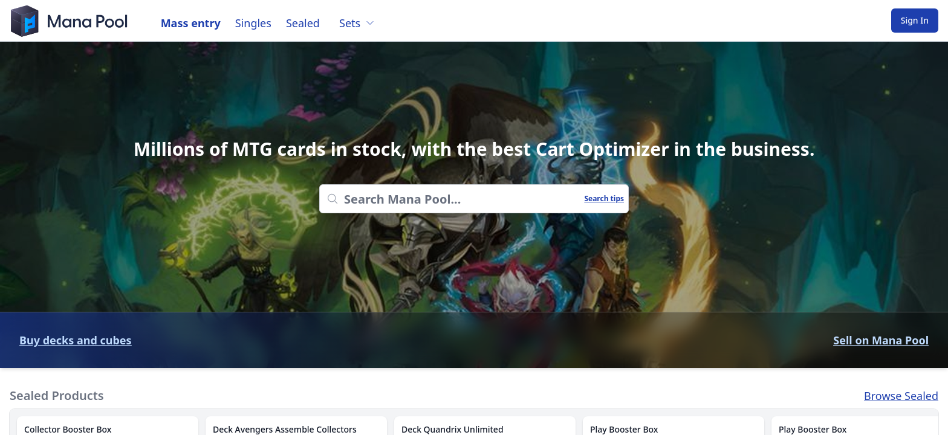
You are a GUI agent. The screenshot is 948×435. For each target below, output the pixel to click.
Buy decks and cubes (75, 340)
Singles (253, 23)
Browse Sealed (901, 395)
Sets (357, 23)
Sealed (303, 23)
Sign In (915, 20)
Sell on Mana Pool (881, 340)
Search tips (604, 199)
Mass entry (191, 23)
